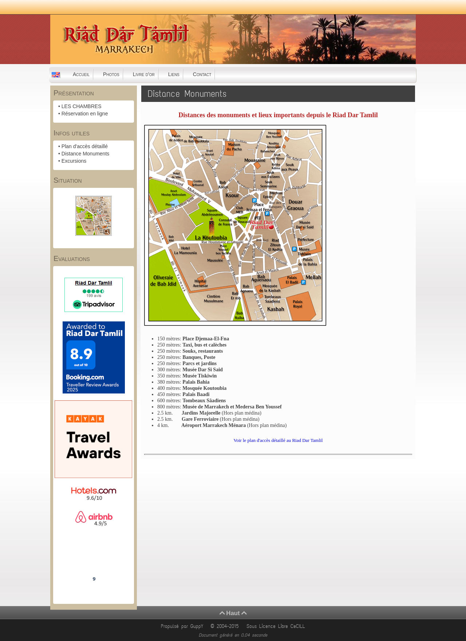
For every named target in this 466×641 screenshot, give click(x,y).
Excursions (74, 161)
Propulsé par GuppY (183, 626)
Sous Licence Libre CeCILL (277, 626)
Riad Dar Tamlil (93, 558)
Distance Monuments (86, 154)
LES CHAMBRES (82, 106)
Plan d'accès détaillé (85, 146)
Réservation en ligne (85, 113)
